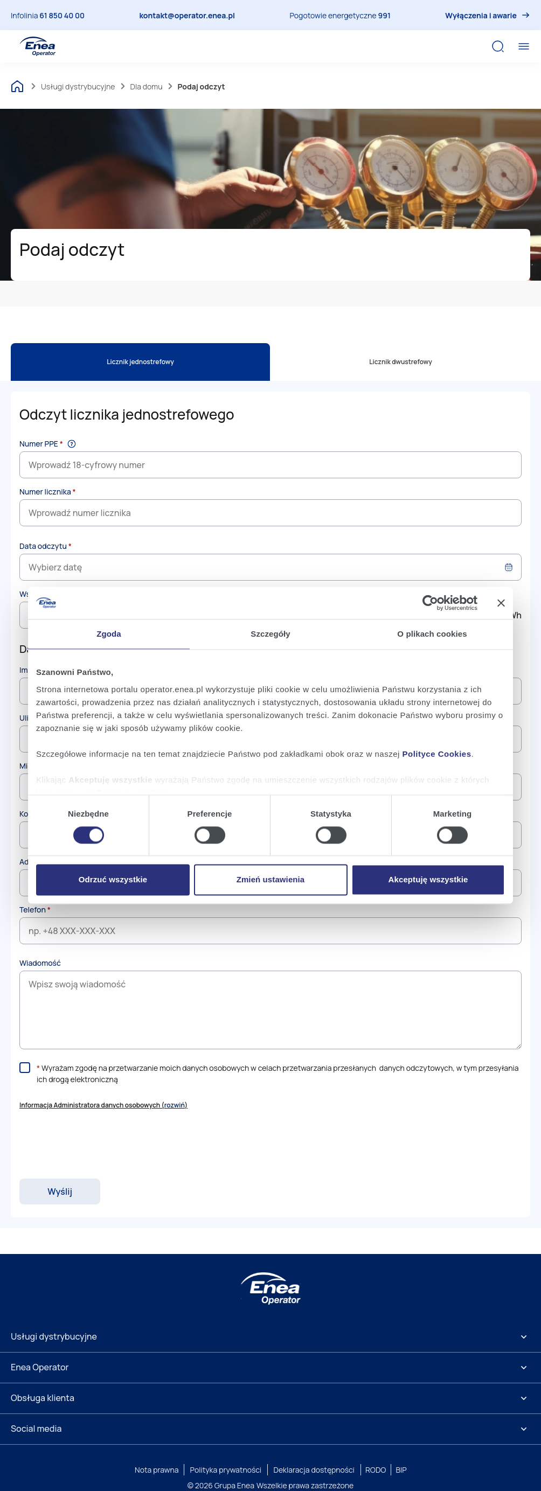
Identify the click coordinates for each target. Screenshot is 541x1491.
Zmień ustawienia (271, 879)
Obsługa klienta (42, 1398)
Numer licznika (47, 491)
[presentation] (101, 1145)
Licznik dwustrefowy (400, 361)
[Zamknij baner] (501, 603)
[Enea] (271, 1288)
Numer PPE (41, 443)
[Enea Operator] (38, 46)
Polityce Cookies (437, 753)
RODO (375, 1470)
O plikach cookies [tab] (432, 633)
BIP (401, 1470)
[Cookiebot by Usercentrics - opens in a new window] (430, 603)
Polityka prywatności (226, 1470)
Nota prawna (156, 1470)
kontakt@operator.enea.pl (187, 15)
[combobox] (270, 567)
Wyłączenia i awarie (481, 15)
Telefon (35, 909)
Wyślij (59, 1191)
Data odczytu (45, 546)
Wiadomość (40, 963)
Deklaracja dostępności (314, 1470)
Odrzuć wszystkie (113, 879)
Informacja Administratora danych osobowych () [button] (103, 1105)
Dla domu (146, 86)
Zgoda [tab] (108, 633)
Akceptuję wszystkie (428, 879)
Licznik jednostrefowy (140, 361)
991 (384, 15)
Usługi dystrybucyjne (78, 86)
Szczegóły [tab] (270, 633)
